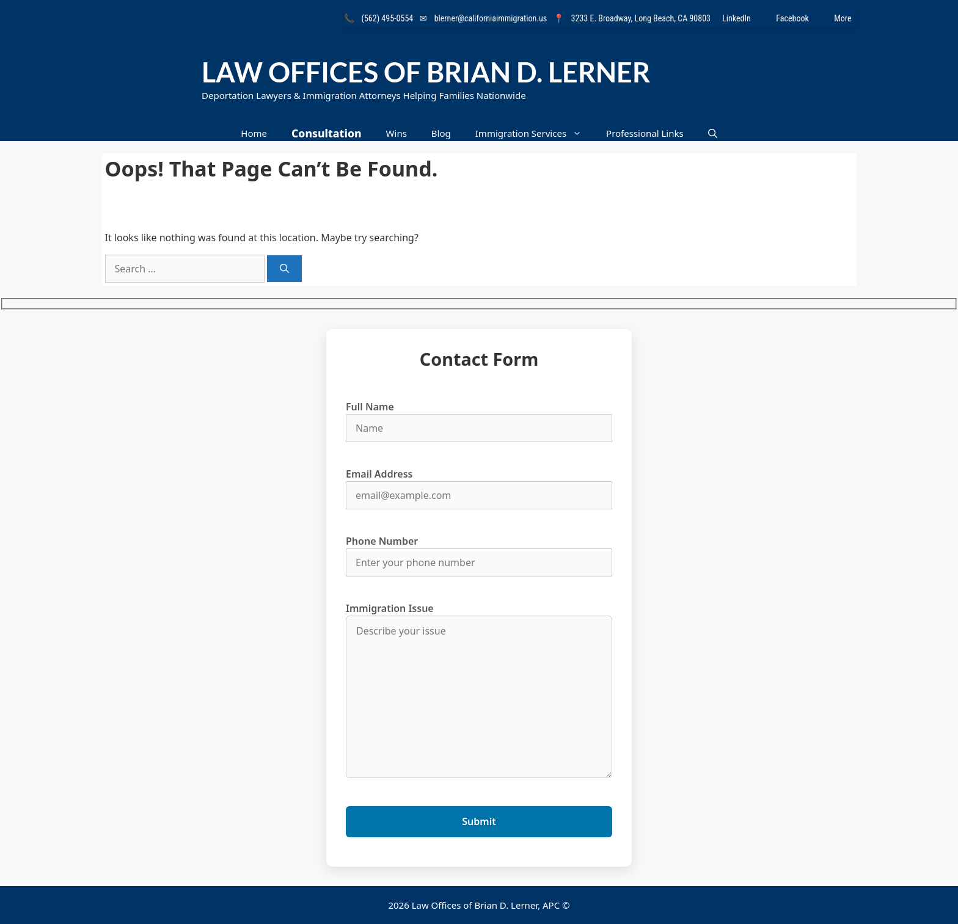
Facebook (800, 18)
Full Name (479, 417)
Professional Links (645, 133)
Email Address (479, 484)
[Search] (284, 269)
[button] (712, 133)
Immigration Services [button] (534, 133)
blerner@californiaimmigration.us (490, 18)
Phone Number (479, 551)
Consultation (326, 133)
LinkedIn (744, 18)
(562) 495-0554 (388, 18)
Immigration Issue (479, 691)
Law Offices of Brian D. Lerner (426, 72)
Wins (396, 133)
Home (254, 133)
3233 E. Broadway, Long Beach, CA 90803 (641, 18)
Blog (441, 133)
